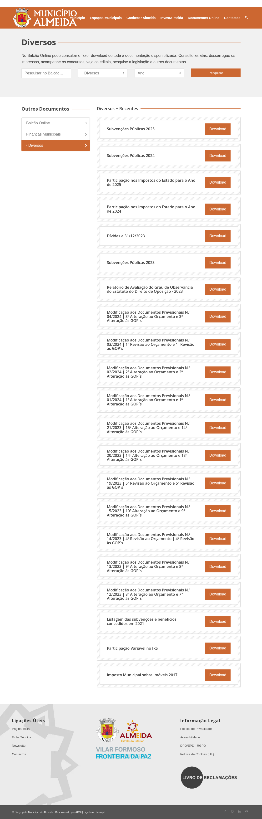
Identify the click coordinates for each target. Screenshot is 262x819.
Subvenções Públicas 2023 (131, 262)
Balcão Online (38, 123)
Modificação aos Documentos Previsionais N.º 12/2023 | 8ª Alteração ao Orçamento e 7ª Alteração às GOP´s (149, 594)
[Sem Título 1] (44, 17)
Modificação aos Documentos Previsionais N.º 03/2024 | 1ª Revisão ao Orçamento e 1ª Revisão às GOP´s (151, 344)
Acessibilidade (190, 737)
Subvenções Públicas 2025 (131, 129)
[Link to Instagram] (232, 811)
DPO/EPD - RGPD (193, 745)
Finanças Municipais (43, 134)
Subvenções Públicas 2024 (131, 155)
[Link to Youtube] (246, 811)
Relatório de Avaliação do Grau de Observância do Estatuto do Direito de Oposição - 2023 (150, 289)
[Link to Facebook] (225, 811)
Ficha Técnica (21, 737)
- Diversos (34, 145)
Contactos (19, 754)
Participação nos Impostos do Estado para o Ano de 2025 (151, 182)
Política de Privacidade (196, 729)
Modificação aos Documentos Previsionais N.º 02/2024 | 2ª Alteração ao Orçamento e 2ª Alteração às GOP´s (149, 372)
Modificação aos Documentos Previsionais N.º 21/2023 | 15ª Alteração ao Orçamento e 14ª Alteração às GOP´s (149, 427)
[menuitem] (77, 17)
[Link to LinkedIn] (239, 811)
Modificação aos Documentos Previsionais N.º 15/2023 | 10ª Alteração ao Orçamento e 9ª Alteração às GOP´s (149, 511)
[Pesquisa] (246, 17)
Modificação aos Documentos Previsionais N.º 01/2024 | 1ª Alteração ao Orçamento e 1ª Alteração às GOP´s (149, 400)
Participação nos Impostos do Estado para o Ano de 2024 (151, 209)
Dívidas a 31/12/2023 (126, 236)
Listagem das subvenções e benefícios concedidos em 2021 (141, 621)
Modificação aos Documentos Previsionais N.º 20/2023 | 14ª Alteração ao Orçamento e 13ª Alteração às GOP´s (149, 455)
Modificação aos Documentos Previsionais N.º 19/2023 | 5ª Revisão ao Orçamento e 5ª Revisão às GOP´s (151, 483)
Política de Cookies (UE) (197, 754)
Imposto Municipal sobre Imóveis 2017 (142, 675)
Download (217, 129)
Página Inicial (21, 729)
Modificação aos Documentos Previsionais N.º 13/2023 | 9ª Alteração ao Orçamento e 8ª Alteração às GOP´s (149, 566)
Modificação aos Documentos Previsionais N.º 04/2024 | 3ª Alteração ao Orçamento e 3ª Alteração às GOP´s (149, 316)
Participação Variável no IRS (132, 648)
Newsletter (19, 745)
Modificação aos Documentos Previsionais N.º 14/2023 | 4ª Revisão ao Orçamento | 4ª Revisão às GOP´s (150, 539)
